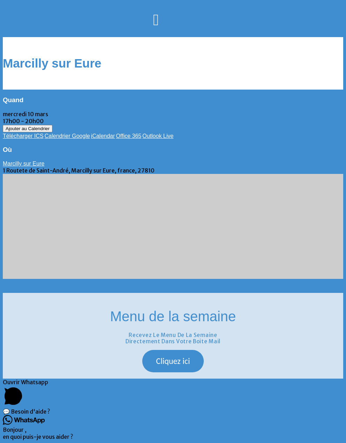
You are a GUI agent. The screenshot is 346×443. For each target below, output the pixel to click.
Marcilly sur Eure (23, 164)
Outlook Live (157, 136)
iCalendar (103, 136)
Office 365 (129, 136)
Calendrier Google (67, 136)
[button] (173, 361)
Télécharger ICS (23, 136)
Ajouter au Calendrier (28, 128)
